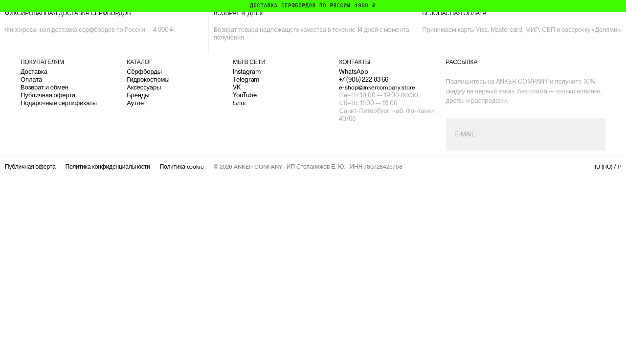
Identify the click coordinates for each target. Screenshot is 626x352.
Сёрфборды (144, 71)
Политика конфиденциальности (107, 166)
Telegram (246, 79)
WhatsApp (353, 71)
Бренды (138, 95)
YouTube (244, 95)
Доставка (34, 71)
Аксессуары (144, 87)
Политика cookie (182, 166)
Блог (239, 103)
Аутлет (136, 103)
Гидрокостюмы (148, 79)
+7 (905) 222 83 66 (363, 79)
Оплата (31, 79)
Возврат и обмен (44, 87)
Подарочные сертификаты (59, 103)
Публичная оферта (48, 95)
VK (237, 87)
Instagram (247, 71)
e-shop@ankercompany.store (377, 87)
